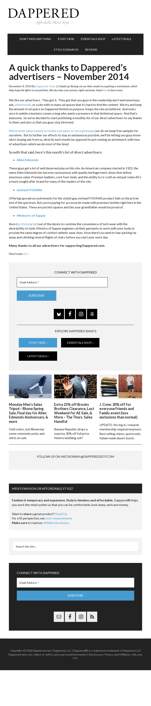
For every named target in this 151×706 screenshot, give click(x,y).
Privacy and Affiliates (117, 690)
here (104, 90)
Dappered (75, 17)
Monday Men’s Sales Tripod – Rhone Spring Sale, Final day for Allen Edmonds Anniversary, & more (28, 411)
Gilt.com (137, 690)
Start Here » (38, 342)
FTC (75, 694)
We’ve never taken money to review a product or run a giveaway (51, 131)
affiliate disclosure (55, 559)
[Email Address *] (62, 282)
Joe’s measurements (58, 554)
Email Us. (61, 550)
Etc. (26, 253)
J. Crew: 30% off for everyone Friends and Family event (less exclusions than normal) (118, 409)
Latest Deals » (38, 356)
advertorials (23, 104)
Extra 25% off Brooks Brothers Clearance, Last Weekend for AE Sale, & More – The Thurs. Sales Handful (74, 411)
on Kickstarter (27, 224)
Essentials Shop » (80, 342)
